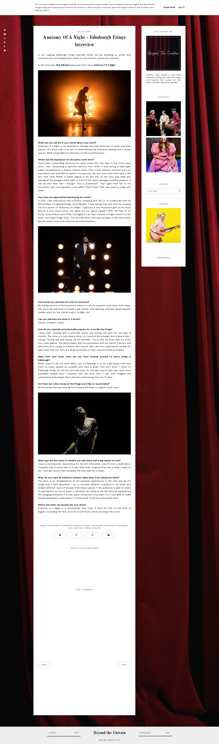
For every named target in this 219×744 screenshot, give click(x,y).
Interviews (110, 526)
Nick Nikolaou (76, 528)
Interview (97, 526)
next (124, 665)
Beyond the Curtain (109, 733)
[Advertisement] (84, 689)
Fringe (86, 526)
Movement (122, 526)
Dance (43, 526)
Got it (181, 7)
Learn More (169, 7)
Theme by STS (113, 740)
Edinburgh (54, 526)
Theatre (97, 528)
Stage (88, 528)
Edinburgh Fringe (71, 526)
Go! (77, 733)
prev (44, 665)
